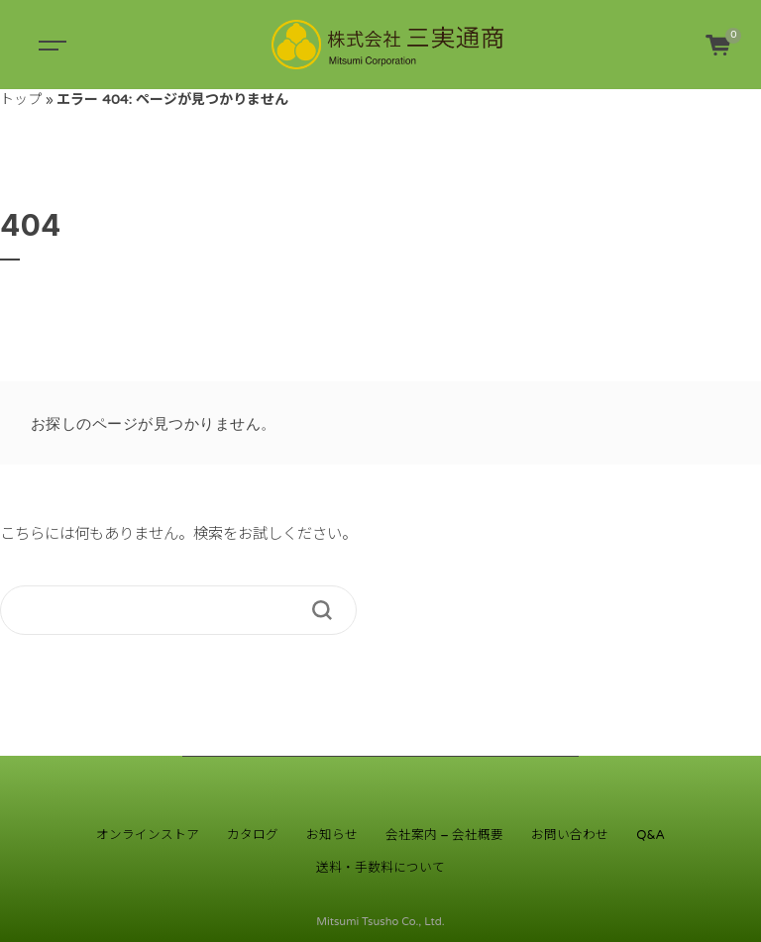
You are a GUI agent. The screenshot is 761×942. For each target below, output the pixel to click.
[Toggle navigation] (49, 44)
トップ (21, 99)
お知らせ (332, 835)
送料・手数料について (380, 868)
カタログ (252, 835)
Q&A (650, 835)
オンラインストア (147, 835)
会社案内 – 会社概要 (444, 835)
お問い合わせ (569, 835)
